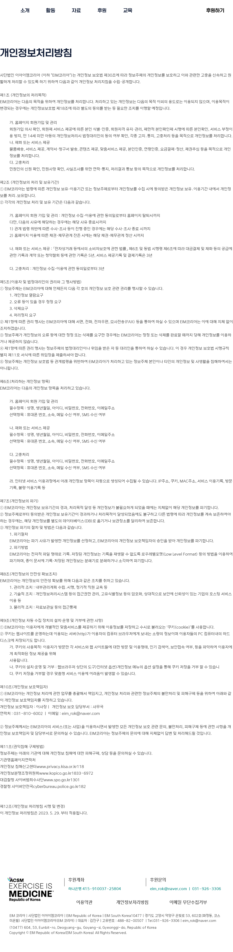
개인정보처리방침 (132, 902)
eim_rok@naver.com (81, 713)
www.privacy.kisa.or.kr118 (60, 766)
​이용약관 (84, 902)
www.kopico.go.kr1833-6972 (66, 773)
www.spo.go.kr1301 (62, 780)
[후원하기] (215, 10)
